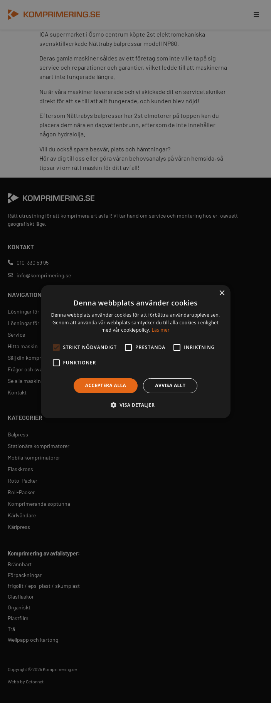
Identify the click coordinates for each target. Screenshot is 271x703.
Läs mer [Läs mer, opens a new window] (160, 330)
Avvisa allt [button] (170, 385)
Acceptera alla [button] (105, 385)
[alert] (135, 351)
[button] (135, 405)
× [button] (222, 293)
